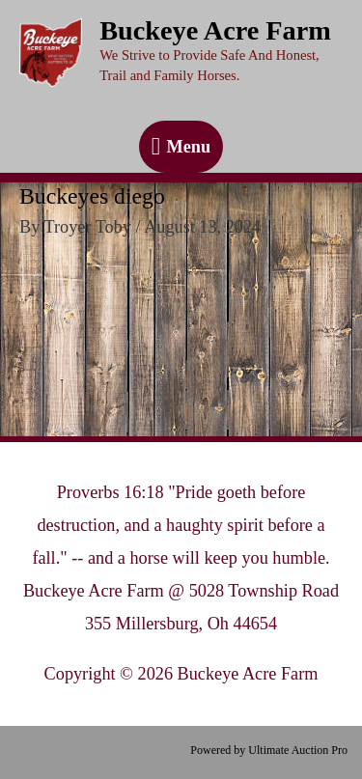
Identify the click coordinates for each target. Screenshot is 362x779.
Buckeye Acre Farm (215, 30)
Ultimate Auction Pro (298, 750)
